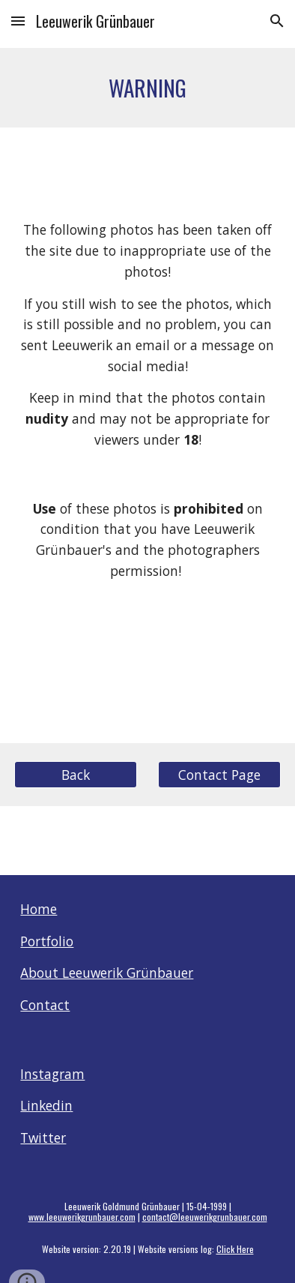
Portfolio (46, 941)
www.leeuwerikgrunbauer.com (82, 1216)
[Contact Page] (219, 775)
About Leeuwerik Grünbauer (106, 973)
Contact (45, 1005)
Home (38, 909)
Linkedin (46, 1105)
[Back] (75, 775)
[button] (18, 20)
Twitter (43, 1138)
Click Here (235, 1249)
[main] (147, 87)
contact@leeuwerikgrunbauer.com (204, 1216)
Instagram (52, 1074)
